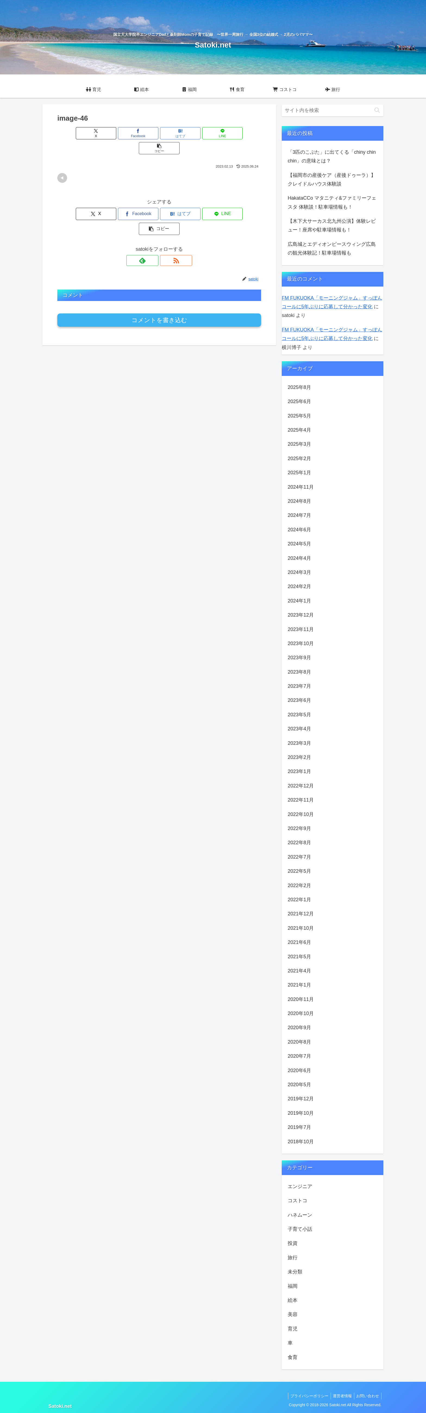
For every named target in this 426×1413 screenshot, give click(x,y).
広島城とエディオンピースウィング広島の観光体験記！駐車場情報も (332, 248)
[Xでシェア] (90, 133)
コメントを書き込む (159, 290)
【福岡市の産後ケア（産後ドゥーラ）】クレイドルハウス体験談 (332, 179)
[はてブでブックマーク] (159, 133)
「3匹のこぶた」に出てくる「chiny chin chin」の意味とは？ (332, 156)
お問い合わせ (367, 1396)
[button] (227, 133)
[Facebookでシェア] (125, 133)
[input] (332, 110)
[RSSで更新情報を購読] (165, 230)
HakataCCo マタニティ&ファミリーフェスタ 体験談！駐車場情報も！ (332, 202)
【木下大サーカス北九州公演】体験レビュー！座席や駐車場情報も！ (332, 225)
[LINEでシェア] (193, 133)
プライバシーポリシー (306, 1396)
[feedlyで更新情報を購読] (153, 230)
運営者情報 (340, 1396)
